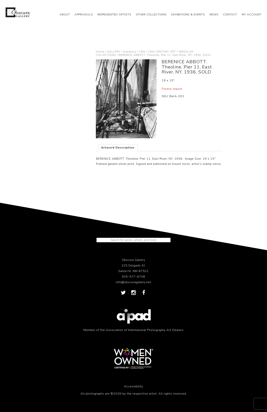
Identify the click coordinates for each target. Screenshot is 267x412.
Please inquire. (172, 89)
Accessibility (133, 386)
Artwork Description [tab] (117, 148)
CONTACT (230, 14)
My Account (251, 14)
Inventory (129, 51)
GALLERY (113, 51)
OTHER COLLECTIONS (151, 14)
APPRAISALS (84, 14)
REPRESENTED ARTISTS (114, 14)
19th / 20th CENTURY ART (157, 51)
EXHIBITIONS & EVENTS (188, 14)
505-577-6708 (133, 277)
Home (100, 51)
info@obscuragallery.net (133, 282)
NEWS (214, 14)
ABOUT (65, 14)
